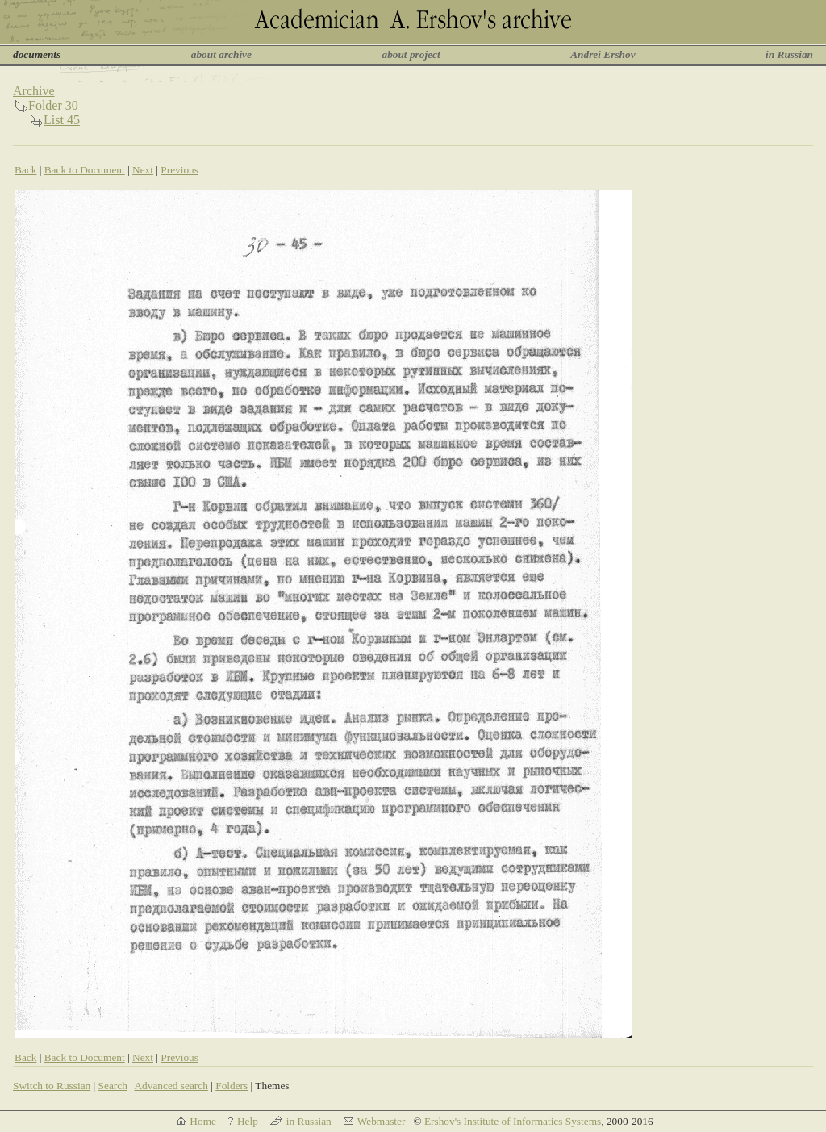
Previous (179, 170)
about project (411, 54)
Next (142, 170)
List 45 (62, 120)
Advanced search (170, 1086)
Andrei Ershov (602, 54)
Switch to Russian (51, 1086)
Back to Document (84, 170)
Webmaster (381, 1121)
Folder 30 (53, 105)
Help (247, 1121)
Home (203, 1121)
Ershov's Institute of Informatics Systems (512, 1121)
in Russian (789, 54)
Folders (231, 1086)
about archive (221, 54)
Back (25, 170)
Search (112, 1086)
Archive (34, 91)
